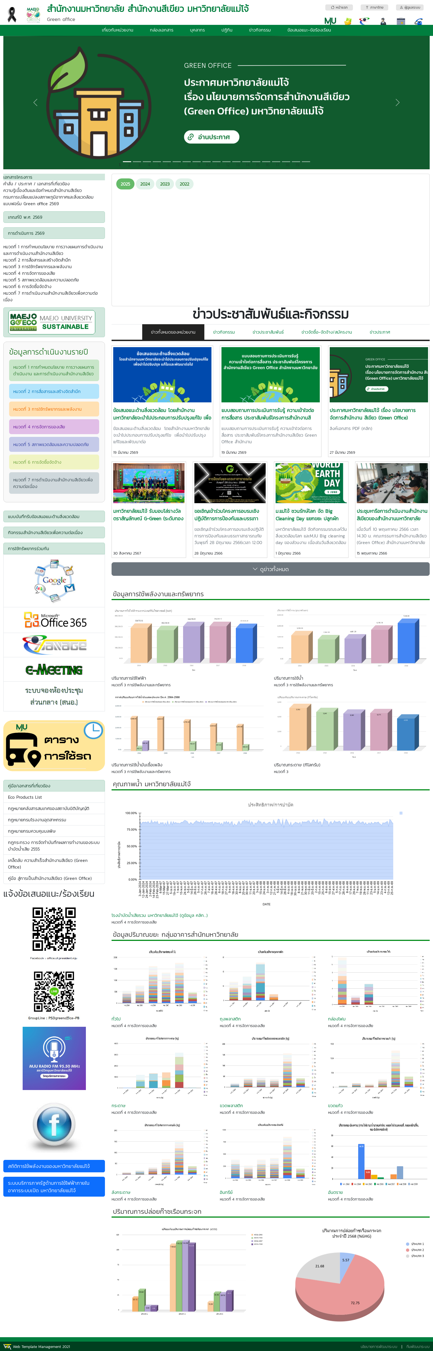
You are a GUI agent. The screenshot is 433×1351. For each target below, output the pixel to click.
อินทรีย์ (226, 1192)
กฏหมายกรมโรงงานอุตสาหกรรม (37, 819)
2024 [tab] (145, 184)
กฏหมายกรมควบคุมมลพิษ (32, 831)
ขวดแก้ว (335, 1105)
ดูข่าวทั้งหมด (270, 569)
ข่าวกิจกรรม (260, 30)
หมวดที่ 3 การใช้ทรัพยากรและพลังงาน (37, 266)
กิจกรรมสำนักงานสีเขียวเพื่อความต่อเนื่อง (45, 532)
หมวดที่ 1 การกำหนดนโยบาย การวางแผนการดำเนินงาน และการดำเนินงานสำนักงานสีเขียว (53, 250)
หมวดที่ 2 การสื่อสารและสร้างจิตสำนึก (37, 260)
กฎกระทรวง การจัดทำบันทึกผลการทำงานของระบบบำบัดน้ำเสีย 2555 (54, 845)
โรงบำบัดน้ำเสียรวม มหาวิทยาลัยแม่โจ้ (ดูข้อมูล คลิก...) (160, 915)
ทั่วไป (116, 1018)
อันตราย (335, 1192)
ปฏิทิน (227, 30)
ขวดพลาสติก (231, 1105)
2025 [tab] (125, 184)
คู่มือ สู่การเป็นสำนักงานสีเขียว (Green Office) (50, 878)
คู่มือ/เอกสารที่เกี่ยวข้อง (29, 785)
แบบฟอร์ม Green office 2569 (31, 203)
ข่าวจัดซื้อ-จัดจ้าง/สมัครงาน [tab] (327, 332)
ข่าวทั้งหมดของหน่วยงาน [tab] (173, 332)
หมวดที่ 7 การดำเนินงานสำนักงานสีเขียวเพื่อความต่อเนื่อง (50, 296)
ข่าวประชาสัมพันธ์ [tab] (268, 332)
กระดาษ (118, 1105)
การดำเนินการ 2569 (26, 233)
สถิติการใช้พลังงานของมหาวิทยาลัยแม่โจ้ (49, 1166)
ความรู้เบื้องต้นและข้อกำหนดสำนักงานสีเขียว (42, 190)
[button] (35, 102)
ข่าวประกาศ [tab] (380, 332)
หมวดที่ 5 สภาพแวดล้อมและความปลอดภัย (41, 279)
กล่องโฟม (337, 1018)
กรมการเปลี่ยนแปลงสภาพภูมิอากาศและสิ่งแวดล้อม (48, 197)
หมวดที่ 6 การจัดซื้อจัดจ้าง (27, 286)
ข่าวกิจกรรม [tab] (224, 332)
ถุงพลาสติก (230, 1018)
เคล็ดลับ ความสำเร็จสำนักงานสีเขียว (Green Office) (48, 863)
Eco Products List (25, 797)
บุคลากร (197, 30)
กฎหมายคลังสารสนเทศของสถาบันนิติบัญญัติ (48, 808)
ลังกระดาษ (121, 1192)
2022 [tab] (184, 184)
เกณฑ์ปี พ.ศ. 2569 (25, 217)
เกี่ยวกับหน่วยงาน (117, 30)
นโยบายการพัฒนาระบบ (379, 1347)
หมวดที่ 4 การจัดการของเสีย (29, 273)
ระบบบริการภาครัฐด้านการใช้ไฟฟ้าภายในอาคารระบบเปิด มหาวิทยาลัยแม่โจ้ (48, 1186)
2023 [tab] (165, 184)
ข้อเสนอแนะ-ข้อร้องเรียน (309, 30)
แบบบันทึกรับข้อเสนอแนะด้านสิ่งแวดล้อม (44, 516)
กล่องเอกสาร (161, 30)
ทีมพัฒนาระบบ (418, 1347)
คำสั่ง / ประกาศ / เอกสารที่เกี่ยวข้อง (36, 183)
